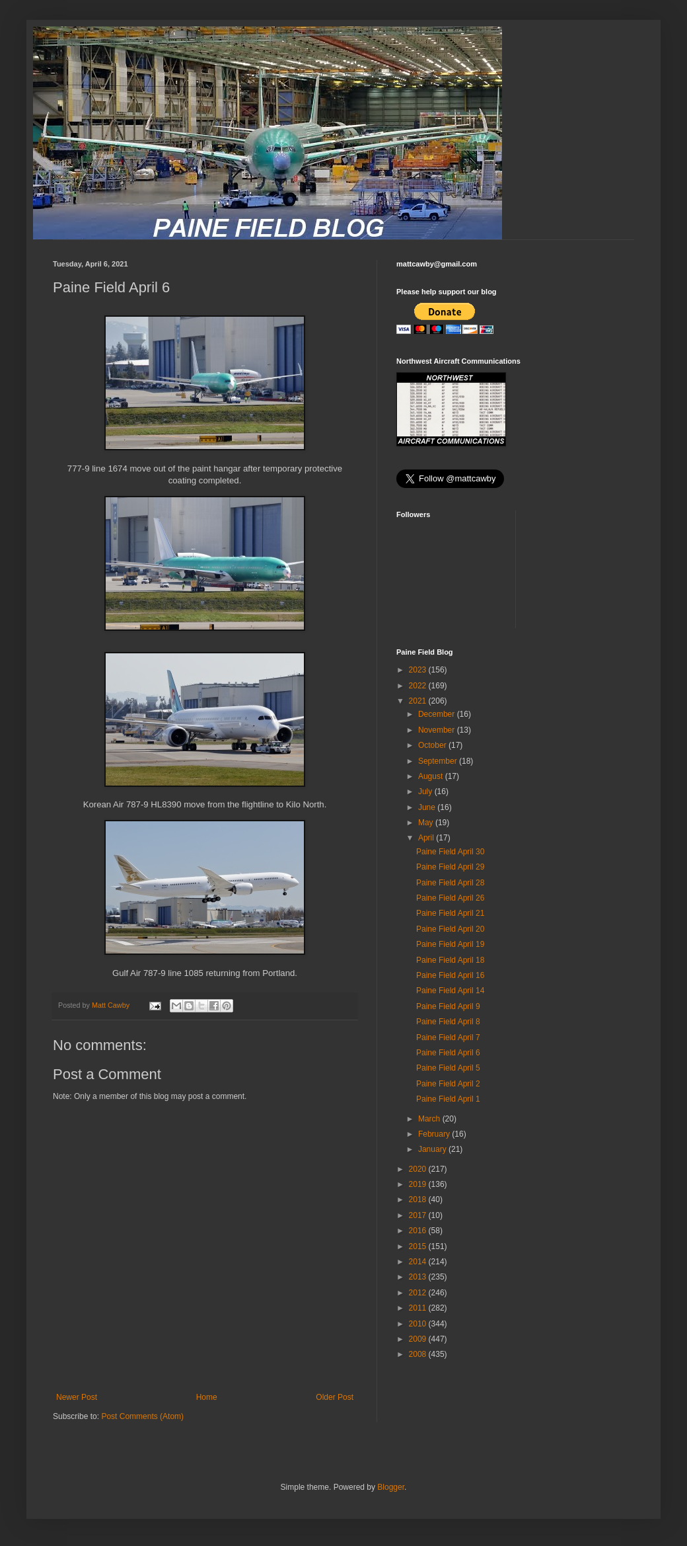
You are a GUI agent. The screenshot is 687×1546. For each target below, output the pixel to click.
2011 (419, 1308)
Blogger (390, 1487)
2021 (419, 701)
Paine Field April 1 (448, 1099)
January (433, 1149)
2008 (419, 1354)
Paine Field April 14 (450, 990)
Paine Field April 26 (450, 898)
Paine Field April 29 (450, 867)
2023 (419, 669)
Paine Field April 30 (450, 851)
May (426, 822)
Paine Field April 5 (448, 1068)
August (431, 776)
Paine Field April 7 (448, 1037)
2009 (419, 1339)
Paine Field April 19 (450, 944)
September (438, 761)
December (437, 714)
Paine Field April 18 (450, 960)
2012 (419, 1292)
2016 (419, 1230)
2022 (419, 685)
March (430, 1118)
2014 (419, 1261)
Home (206, 1397)
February (435, 1134)
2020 (419, 1169)
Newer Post (76, 1397)
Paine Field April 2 (448, 1083)
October (433, 745)
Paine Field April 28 (450, 882)
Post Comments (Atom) (142, 1416)
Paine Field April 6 (448, 1052)
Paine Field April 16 (450, 975)
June (427, 807)
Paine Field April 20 (450, 929)
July (426, 791)
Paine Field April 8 (448, 1021)
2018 (419, 1199)
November (437, 730)
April (427, 837)
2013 (419, 1277)
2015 (419, 1246)
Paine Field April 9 (448, 1006)
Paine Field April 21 (450, 913)
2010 (419, 1323)
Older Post (334, 1397)
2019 (419, 1184)
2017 (419, 1215)
